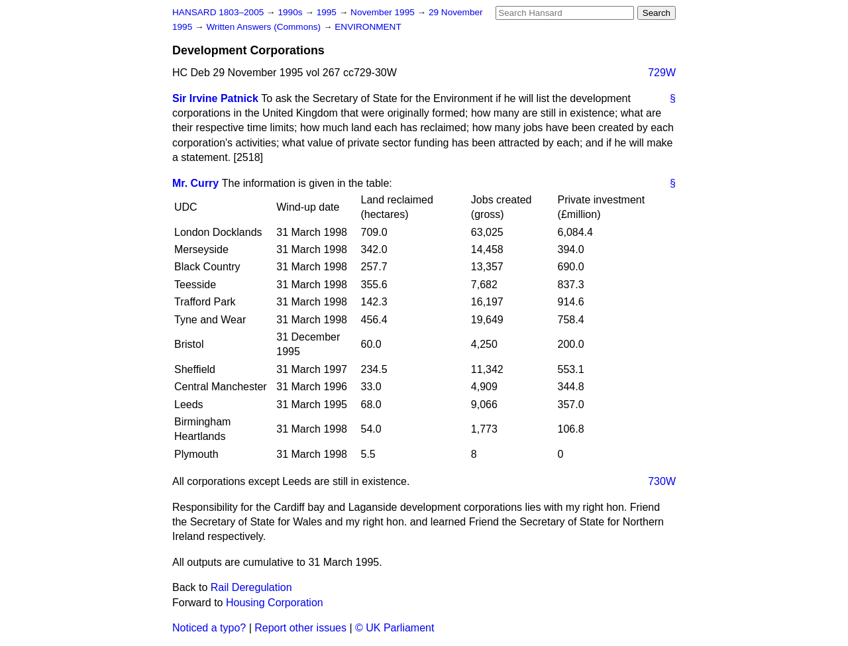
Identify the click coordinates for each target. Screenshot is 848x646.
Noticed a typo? (209, 627)
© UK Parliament (394, 627)
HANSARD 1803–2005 (218, 12)
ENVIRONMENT (368, 27)
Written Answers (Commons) (264, 27)
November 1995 (383, 12)
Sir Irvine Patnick (215, 98)
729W (662, 72)
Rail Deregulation (251, 587)
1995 (328, 12)
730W (662, 481)
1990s (291, 12)
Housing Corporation (274, 602)
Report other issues (300, 627)
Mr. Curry (195, 183)
